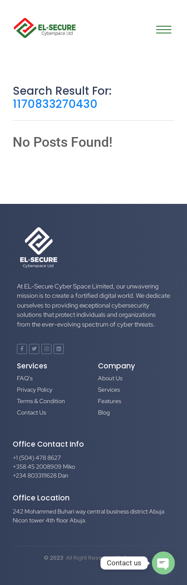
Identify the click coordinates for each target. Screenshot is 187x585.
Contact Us (31, 412)
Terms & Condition (41, 401)
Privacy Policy (34, 389)
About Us (110, 378)
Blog (104, 412)
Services (109, 389)
